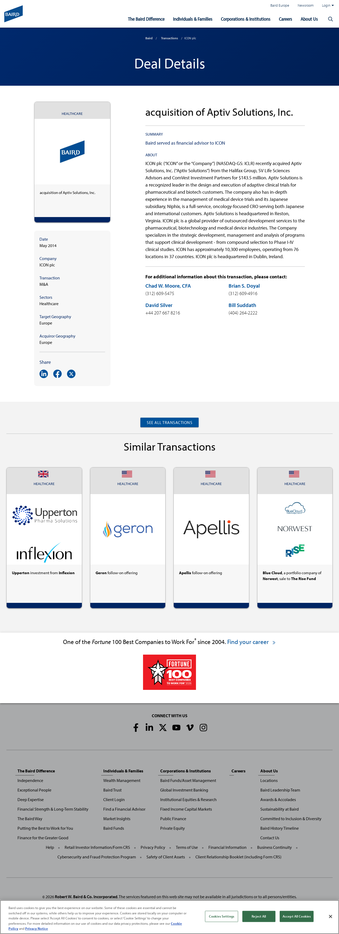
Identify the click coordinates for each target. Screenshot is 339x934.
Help (50, 847)
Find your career (251, 642)
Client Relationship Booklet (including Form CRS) (238, 856)
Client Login (114, 799)
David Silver (158, 305)
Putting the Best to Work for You (45, 828)
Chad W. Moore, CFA (168, 285)
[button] (330, 19)
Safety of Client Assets (165, 856)
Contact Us (269, 837)
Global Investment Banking (184, 790)
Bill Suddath (242, 305)
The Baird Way (29, 818)
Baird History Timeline (279, 828)
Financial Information (227, 847)
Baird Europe (279, 5)
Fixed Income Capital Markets (186, 809)
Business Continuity (274, 847)
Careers (285, 19)
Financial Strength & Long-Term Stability (52, 809)
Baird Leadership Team (280, 790)
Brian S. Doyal (244, 285)
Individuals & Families (192, 19)
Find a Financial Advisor (124, 809)
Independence (30, 780)
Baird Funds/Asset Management (188, 780)
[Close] (330, 917)
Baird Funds (113, 828)
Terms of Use (187, 847)
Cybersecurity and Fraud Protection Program (96, 856)
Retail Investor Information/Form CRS (97, 847)
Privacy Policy (153, 847)
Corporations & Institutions (245, 19)
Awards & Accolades (278, 799)
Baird (149, 38)
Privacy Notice (36, 929)
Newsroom (306, 5)
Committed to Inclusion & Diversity (291, 818)
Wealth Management (121, 780)
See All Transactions (169, 422)
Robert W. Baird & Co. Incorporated (86, 896)
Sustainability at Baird (279, 809)
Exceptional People (34, 790)
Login (328, 5)
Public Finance (173, 818)
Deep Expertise (30, 799)
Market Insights (116, 818)
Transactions (169, 38)
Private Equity (172, 828)
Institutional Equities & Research (188, 799)
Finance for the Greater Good (42, 837)
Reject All (259, 917)
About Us (309, 19)
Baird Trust (112, 790)
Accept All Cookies (297, 917)
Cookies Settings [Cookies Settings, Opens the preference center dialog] (221, 917)
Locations (269, 780)
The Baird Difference (146, 19)
